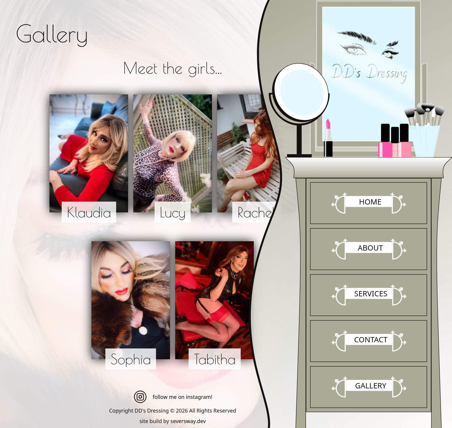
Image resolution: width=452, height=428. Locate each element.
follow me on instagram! (172, 397)
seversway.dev (188, 421)
